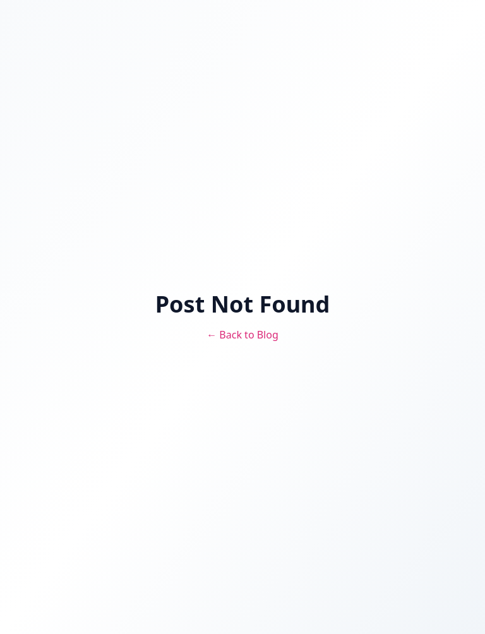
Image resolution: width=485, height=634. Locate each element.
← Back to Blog (242, 335)
